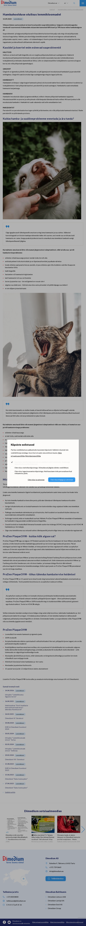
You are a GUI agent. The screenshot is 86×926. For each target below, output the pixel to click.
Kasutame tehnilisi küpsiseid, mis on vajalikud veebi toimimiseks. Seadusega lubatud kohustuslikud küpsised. (42, 463)
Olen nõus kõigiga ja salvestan (61, 480)
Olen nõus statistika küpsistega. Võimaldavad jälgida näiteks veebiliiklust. (42, 468)
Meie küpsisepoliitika (33, 456)
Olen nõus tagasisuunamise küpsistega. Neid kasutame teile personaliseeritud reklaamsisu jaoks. (43, 472)
